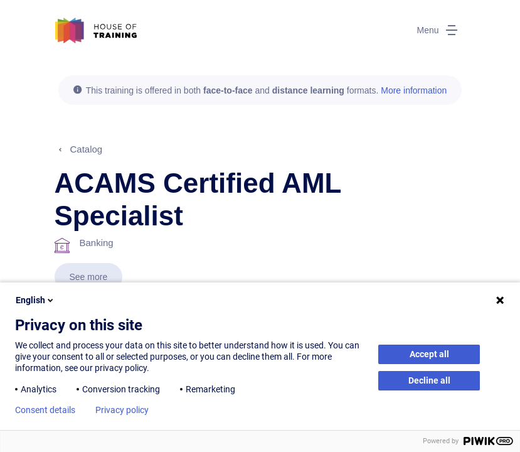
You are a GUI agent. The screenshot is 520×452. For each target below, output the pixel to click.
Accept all (429, 354)
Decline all (429, 380)
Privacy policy (122, 410)
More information (414, 90)
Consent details (45, 410)
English (35, 300)
